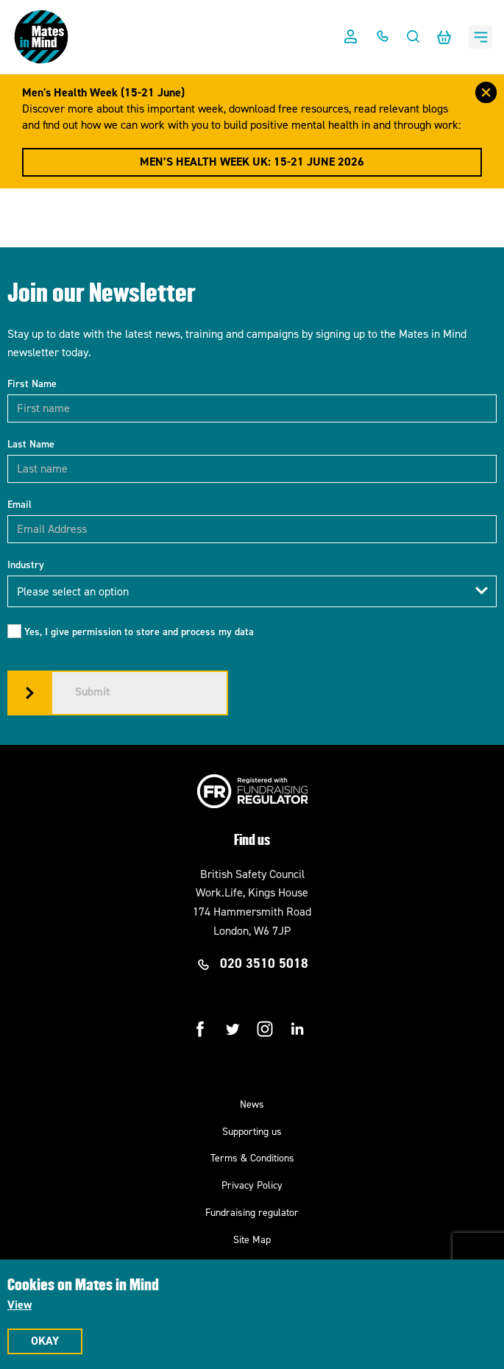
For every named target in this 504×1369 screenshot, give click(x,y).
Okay (45, 1340)
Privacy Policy (252, 1185)
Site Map (252, 1240)
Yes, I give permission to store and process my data (139, 632)
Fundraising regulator (252, 1213)
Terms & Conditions (252, 1158)
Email (19, 505)
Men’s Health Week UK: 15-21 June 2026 (252, 161)
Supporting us (252, 1132)
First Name (32, 384)
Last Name (30, 444)
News (252, 1104)
